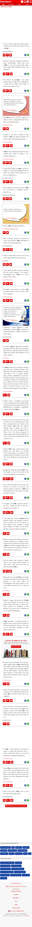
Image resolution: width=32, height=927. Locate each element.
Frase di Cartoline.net (7, 125)
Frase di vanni (6, 358)
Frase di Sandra (6, 590)
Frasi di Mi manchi (5, 875)
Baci (13, 847)
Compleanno (4, 850)
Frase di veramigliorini (8, 391)
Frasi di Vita (3, 878)
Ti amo (25, 853)
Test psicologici (16, 907)
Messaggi (10, 4)
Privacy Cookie (11, 915)
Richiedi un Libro (16, 646)
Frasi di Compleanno (5, 868)
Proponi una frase (16, 883)
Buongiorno (26, 847)
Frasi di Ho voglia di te (20, 872)
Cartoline (16, 894)
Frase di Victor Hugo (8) (8, 159)
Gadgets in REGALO (16, 891)
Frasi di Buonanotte (5, 865)
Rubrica (27, 4)
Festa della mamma (22, 850)
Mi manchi (11, 853)
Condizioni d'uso (18, 915)
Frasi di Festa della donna (17, 868)
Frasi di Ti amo (26, 875)
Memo (19, 4)
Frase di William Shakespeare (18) (10, 229)
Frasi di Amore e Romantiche (7, 862)
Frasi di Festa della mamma (7, 872)
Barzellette (16, 897)
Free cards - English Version (16, 911)
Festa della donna (12, 850)
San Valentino (19, 853)
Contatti (24, 915)
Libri (16, 901)
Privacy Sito (5, 915)
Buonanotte (18, 847)
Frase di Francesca (7, 680)
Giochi (16, 904)
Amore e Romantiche (5, 847)
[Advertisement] (16, 24)
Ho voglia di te (4, 853)
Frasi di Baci (18, 862)
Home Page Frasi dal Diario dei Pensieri (16, 886)
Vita (30, 853)
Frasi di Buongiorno (16, 865)
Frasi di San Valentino (16, 875)
